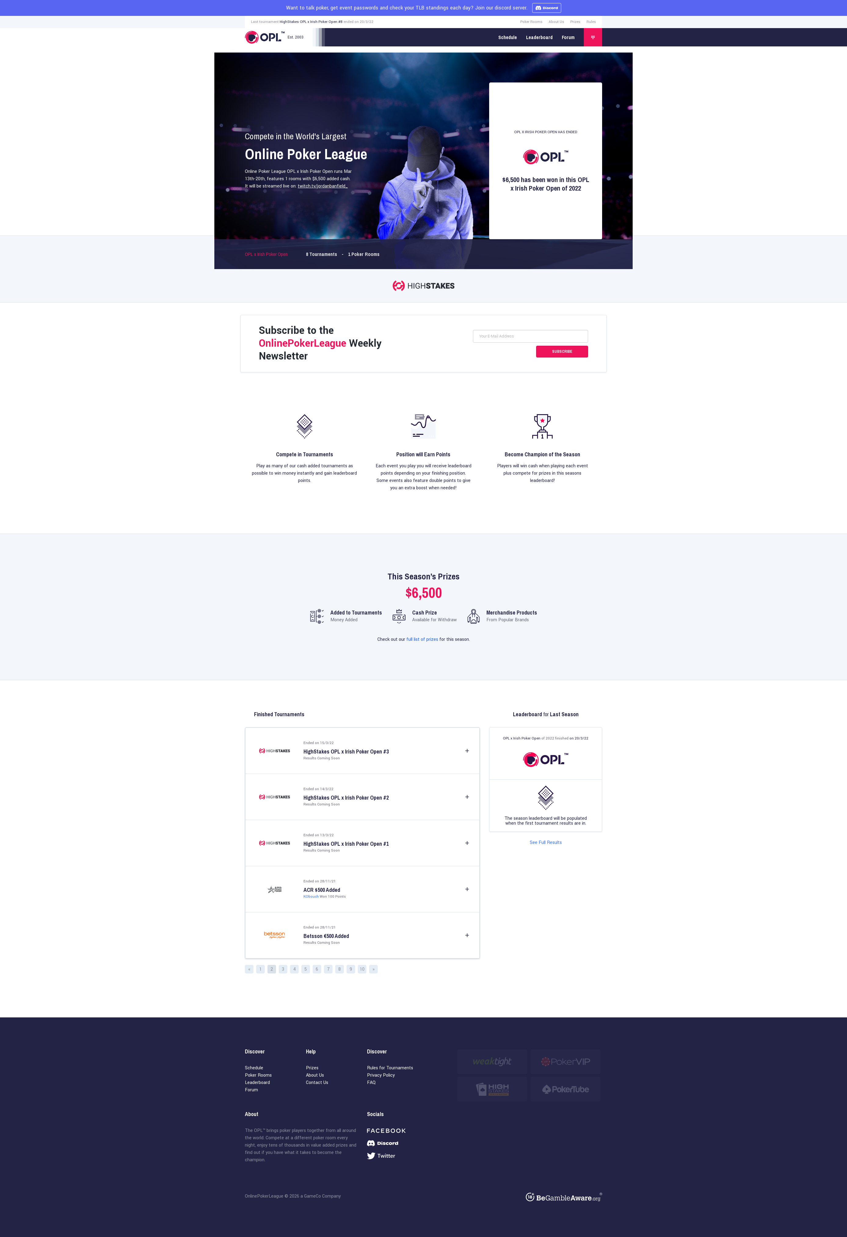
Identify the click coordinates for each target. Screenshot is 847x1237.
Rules (591, 21)
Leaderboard (539, 37)
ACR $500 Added (322, 890)
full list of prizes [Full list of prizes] (422, 639)
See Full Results (546, 843)
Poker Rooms (531, 21)
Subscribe (562, 351)
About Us (556, 21)
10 (362, 969)
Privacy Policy (381, 1075)
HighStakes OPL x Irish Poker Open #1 (346, 844)
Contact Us (317, 1082)
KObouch (311, 896)
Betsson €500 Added (326, 936)
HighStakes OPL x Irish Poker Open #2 (346, 797)
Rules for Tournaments (390, 1068)
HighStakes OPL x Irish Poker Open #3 (346, 751)
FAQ (371, 1082)
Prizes (575, 21)
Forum (568, 37)
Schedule (507, 37)
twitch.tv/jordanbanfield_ (323, 186)
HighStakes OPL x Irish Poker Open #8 (311, 21)
